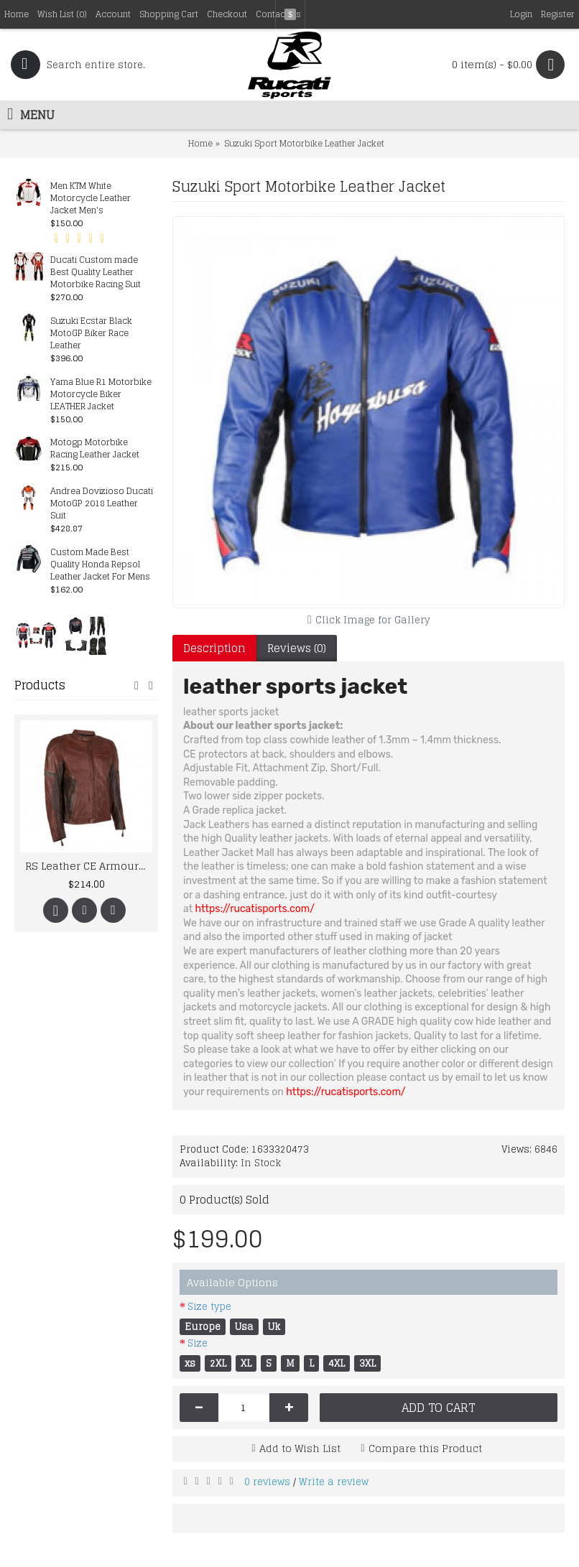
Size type (209, 1306)
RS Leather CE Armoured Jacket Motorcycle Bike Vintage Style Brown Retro (88, 866)
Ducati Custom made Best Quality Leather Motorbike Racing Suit (95, 273)
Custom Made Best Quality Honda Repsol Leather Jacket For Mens (100, 565)
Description (214, 648)
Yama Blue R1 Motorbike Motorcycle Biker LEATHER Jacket (101, 395)
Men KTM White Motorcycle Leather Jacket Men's (90, 199)
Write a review (334, 1482)
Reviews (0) (296, 648)
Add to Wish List (300, 1448)
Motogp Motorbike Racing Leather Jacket (94, 449)
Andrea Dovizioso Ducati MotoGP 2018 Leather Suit (101, 504)
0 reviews (267, 1482)
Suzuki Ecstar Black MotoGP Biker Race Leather (91, 334)
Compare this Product (425, 1448)
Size (197, 1343)
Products (39, 685)
